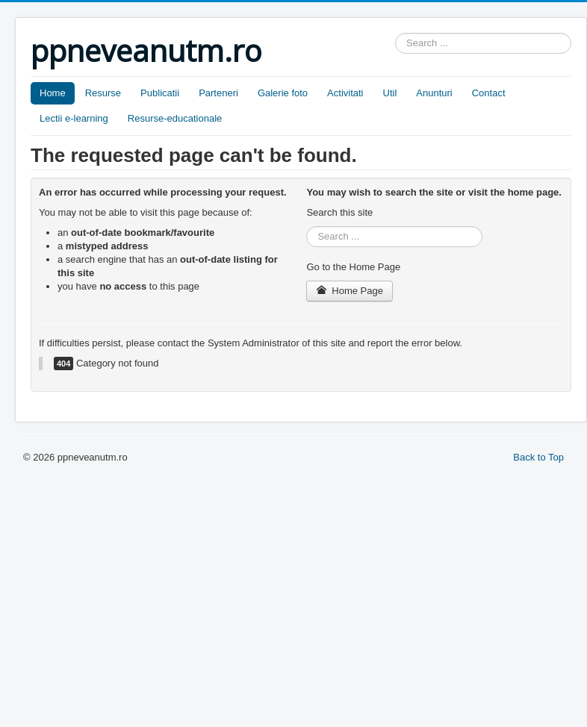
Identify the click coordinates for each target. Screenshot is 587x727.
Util (390, 93)
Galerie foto (283, 93)
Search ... (395, 33)
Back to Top (538, 457)
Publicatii (159, 93)
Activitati (345, 93)
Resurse (103, 93)
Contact (489, 93)
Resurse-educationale (175, 118)
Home (53, 93)
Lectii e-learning (74, 118)
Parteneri (218, 93)
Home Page (349, 290)
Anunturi (434, 93)
